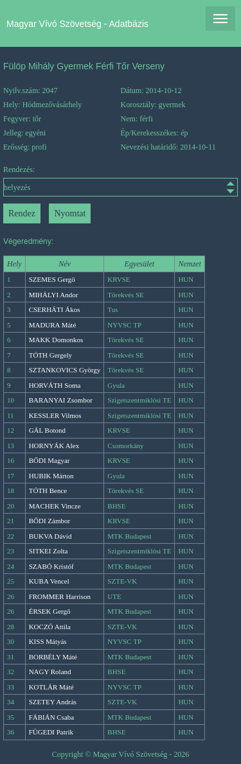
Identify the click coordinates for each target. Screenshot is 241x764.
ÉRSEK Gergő (50, 611)
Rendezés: (120, 180)
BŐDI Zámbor (49, 521)
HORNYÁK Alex (54, 445)
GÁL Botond (47, 430)
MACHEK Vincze (55, 506)
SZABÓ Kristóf (51, 566)
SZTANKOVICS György (65, 370)
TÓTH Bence (48, 490)
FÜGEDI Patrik (51, 732)
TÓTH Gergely (50, 355)
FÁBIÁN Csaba (52, 717)
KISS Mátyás (48, 641)
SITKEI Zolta (48, 551)
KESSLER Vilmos (55, 415)
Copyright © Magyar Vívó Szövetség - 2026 (121, 754)
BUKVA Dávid (50, 536)
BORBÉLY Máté (53, 657)
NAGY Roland (50, 671)
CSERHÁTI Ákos (54, 309)
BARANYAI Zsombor (61, 400)
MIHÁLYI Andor (53, 295)
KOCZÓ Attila (50, 626)
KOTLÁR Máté (51, 687)
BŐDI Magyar (49, 460)
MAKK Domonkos (56, 339)
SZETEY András (52, 702)
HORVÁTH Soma (55, 385)
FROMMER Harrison (60, 596)
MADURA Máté (52, 325)
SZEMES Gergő (52, 279)
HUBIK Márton (51, 476)
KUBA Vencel (49, 581)
